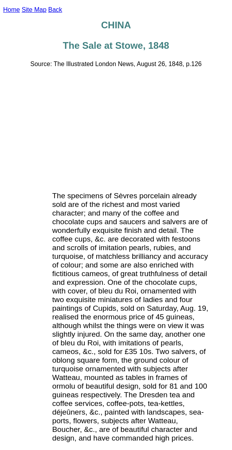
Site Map (34, 9)
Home (11, 9)
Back (55, 9)
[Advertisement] (117, 129)
